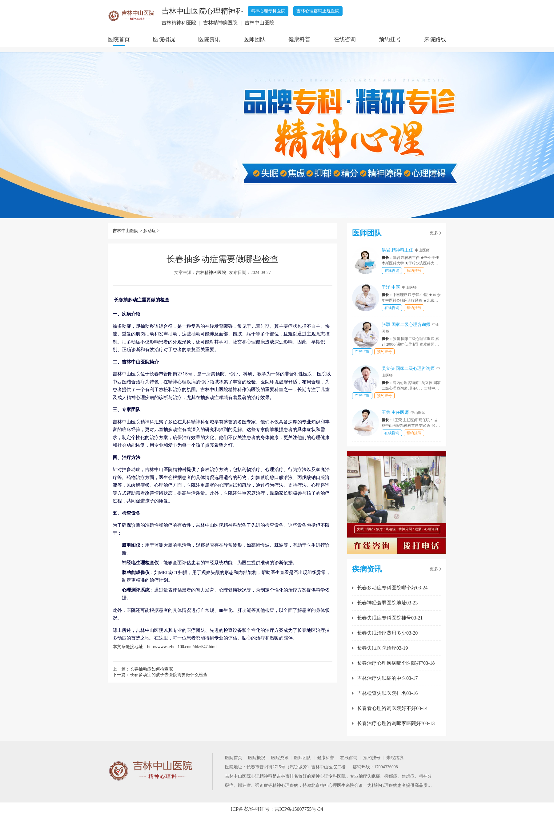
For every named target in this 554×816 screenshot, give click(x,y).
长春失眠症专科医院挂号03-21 (390, 617)
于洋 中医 (399, 287)
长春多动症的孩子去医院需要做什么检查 (168, 674)
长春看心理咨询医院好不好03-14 (392, 708)
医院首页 (119, 39)
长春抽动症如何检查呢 (151, 669)
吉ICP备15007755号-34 (299, 809)
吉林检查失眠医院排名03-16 (387, 693)
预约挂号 (390, 39)
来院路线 (435, 39)
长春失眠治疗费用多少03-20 (387, 633)
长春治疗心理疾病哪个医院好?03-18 (396, 663)
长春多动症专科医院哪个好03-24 (392, 587)
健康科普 (299, 39)
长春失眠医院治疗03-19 (382, 648)
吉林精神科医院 (211, 272)
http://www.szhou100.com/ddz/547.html (182, 646)
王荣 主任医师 (403, 412)
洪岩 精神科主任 (406, 250)
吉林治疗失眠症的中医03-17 (387, 678)
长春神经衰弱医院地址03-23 (387, 602)
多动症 (149, 230)
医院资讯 (209, 39)
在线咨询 (345, 39)
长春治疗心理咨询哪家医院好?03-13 (396, 723)
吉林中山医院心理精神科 (248, 776)
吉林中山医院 (125, 230)
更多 (434, 233)
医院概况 (164, 39)
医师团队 (254, 39)
